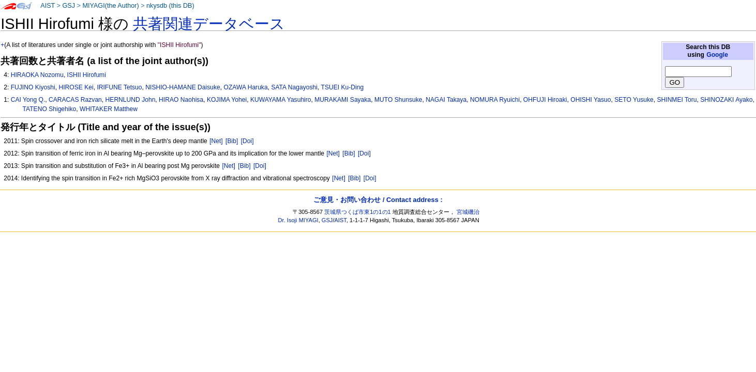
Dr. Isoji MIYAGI (298, 220)
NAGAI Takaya (446, 99)
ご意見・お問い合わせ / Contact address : (377, 200)
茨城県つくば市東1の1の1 (357, 212)
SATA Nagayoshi (294, 87)
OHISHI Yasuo (590, 99)
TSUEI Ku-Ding (342, 87)
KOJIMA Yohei (227, 99)
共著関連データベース (209, 24)
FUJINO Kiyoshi (33, 87)
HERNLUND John (130, 99)
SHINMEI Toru (677, 99)
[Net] (216, 141)
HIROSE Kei (75, 87)
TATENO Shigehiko (50, 109)
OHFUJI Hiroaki (545, 99)
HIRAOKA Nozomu (37, 75)
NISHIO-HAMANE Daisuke (182, 87)
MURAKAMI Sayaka (342, 99)
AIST (47, 5)
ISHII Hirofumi (86, 75)
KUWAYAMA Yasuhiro (280, 99)
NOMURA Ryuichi (495, 99)
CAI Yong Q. (28, 99)
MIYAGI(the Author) (110, 5)
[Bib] (231, 141)
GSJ (68, 5)
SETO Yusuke (634, 99)
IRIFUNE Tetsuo (119, 87)
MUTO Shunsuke (398, 99)
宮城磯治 (468, 212)
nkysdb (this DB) (170, 5)
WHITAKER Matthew (109, 109)
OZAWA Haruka (246, 87)
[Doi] (247, 141)
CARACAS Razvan (75, 99)
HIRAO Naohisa (181, 99)
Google (717, 54)
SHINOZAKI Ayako (726, 99)
